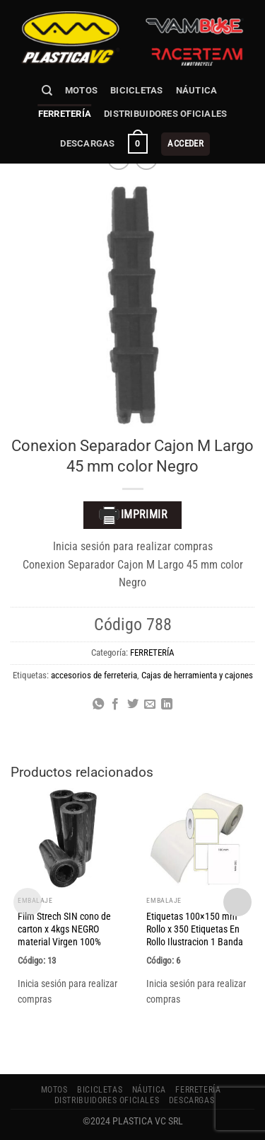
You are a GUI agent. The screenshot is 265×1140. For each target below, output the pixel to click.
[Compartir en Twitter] (132, 704)
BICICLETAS (136, 90)
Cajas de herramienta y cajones (197, 675)
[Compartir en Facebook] (115, 704)
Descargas (87, 143)
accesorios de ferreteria (94, 675)
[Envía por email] (149, 704)
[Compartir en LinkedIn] (166, 704)
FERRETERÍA (65, 113)
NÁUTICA (197, 90)
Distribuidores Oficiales (165, 113)
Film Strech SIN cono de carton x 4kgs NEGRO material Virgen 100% (64, 929)
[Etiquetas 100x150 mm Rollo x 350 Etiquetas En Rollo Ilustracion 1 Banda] (196, 838)
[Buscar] (47, 90)
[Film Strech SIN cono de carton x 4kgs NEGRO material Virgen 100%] (68, 838)
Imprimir (133, 515)
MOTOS (81, 90)
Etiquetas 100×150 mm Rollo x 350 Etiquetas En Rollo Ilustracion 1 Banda (194, 929)
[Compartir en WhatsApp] (97, 704)
